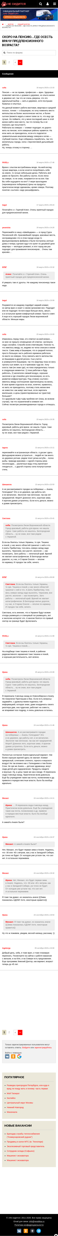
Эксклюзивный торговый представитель (25, 1146)
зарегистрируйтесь (43, 1047)
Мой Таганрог (13, 1093)
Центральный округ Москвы (20, 1103)
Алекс (8, 274)
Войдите (26, 1047)
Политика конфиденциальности (29, 1225)
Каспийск (11, 1098)
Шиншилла (11, 732)
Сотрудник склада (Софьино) (20, 1151)
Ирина (8, 805)
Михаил (9, 844)
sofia (7, 525)
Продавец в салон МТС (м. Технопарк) (25, 1142)
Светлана (10, 584)
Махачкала (12, 1112)
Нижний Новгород (15, 1107)
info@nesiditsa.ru (36, 1221)
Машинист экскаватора (18, 1156)
